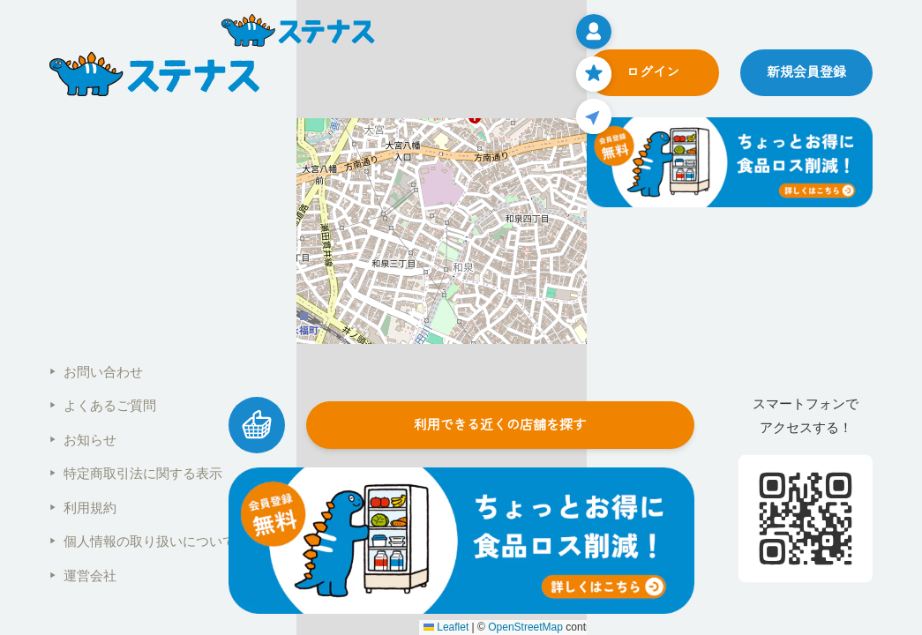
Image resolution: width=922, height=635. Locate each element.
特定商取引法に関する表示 (135, 473)
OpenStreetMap (525, 627)
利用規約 (82, 507)
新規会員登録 (806, 71)
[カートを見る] (257, 425)
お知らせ (82, 439)
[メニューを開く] (593, 31)
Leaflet (446, 627)
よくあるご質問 (102, 405)
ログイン (652, 71)
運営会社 (82, 575)
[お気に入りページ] (593, 74)
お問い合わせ (96, 371)
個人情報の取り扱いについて (142, 541)
